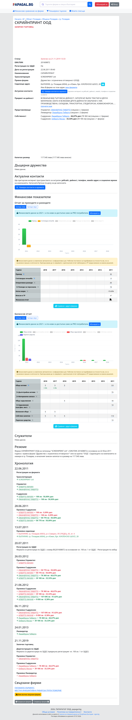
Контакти (88, 712)
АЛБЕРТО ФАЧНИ (26, 599)
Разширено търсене (56, 11)
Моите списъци (77, 11)
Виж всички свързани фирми (28, 694)
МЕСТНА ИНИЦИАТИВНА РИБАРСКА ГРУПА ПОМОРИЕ (38, 690)
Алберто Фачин (58, 119)
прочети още (46, 106)
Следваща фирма (41, 702)
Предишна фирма (23, 702)
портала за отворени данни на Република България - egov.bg (79, 714)
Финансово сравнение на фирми (28, 11)
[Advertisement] (69, 42)
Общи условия (48, 712)
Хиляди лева (20, 207)
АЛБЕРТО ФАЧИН (26, 486)
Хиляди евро (32, 207)
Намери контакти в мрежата (54, 91)
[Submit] (42, 4)
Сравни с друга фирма (66, 306)
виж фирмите (71, 87)
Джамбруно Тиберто (61, 112)
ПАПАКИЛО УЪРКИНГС (25, 688)
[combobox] (63, 4)
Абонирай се (101, 4)
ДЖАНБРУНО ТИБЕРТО (61, 110)
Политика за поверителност (69, 712)
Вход (114, 4)
